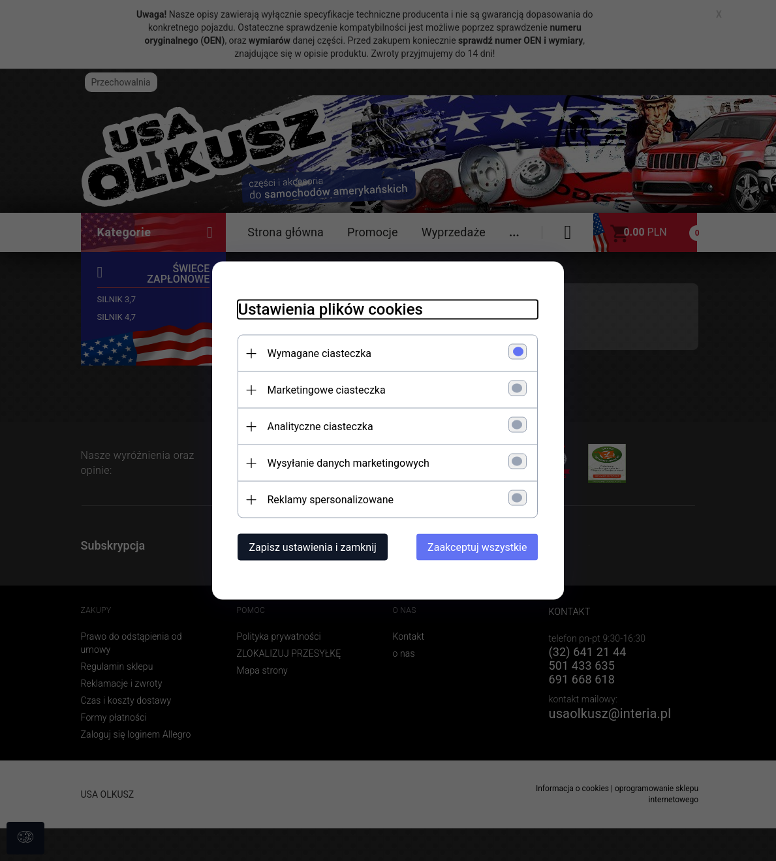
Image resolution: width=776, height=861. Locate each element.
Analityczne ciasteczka (320, 426)
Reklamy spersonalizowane (331, 499)
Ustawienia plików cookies (330, 309)
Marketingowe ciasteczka (327, 390)
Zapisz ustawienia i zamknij (313, 547)
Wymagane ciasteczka (320, 353)
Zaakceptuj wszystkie (477, 547)
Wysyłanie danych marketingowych (348, 463)
